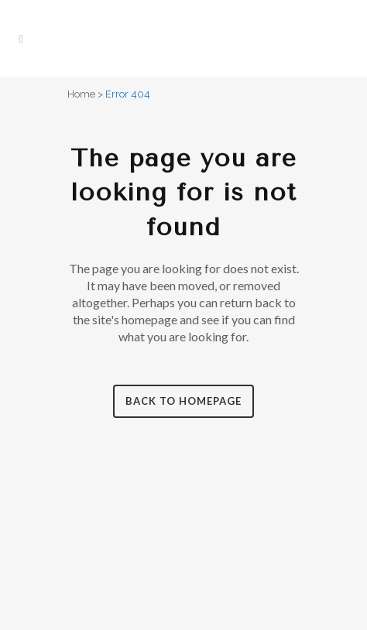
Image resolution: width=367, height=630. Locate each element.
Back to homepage (183, 401)
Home (81, 94)
